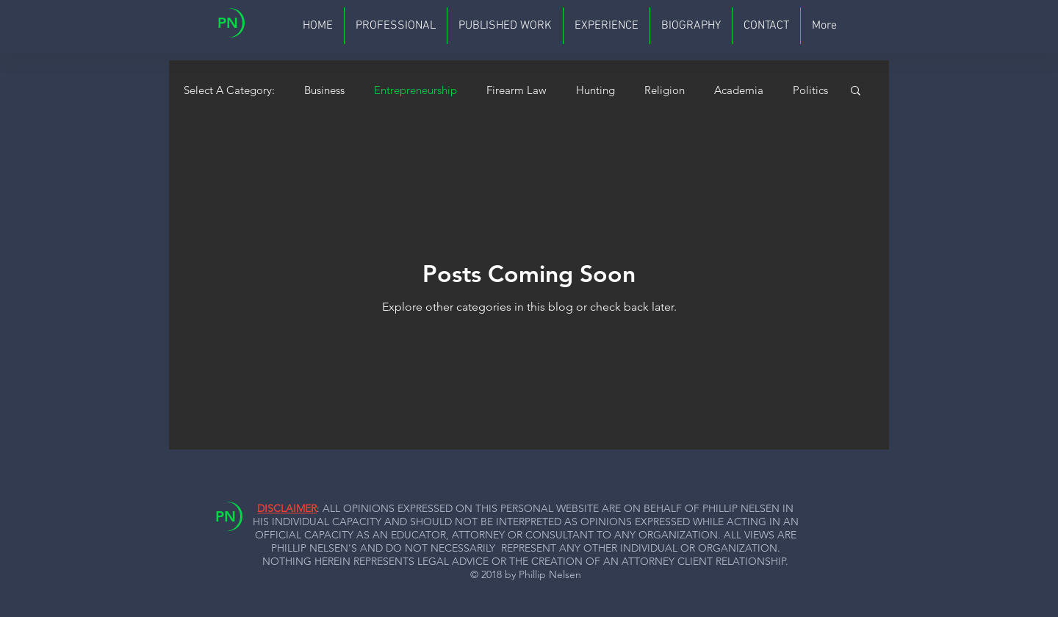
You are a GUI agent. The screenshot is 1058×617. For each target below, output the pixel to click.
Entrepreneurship (415, 90)
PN (227, 23)
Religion (664, 90)
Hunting (595, 90)
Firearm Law (516, 90)
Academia (738, 90)
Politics (810, 90)
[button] (856, 91)
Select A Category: (229, 90)
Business (324, 90)
